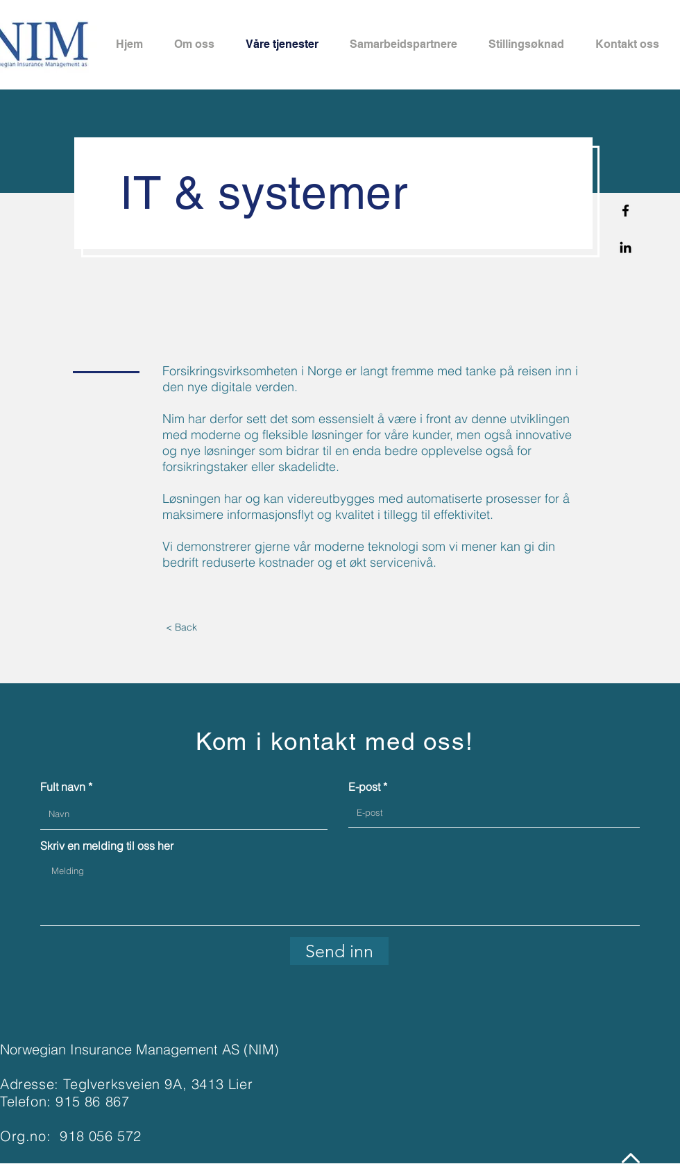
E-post (364, 786)
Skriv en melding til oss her (106, 845)
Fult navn (62, 786)
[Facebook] (626, 211)
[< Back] (181, 628)
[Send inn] (339, 951)
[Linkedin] (626, 247)
